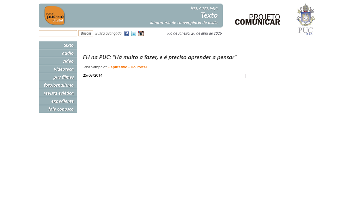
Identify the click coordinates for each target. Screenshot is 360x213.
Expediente (62, 101)
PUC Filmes (63, 77)
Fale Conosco (61, 109)
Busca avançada (108, 34)
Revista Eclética (59, 93)
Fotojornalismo (59, 85)
